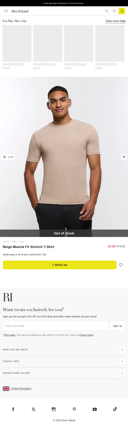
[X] (33, 409)
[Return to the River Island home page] (22, 11)
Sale (22, 241)
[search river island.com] (106, 11)
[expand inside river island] (122, 373)
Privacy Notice (86, 335)
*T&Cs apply (9, 335)
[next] (124, 157)
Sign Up (117, 325)
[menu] (6, 11)
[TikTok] (115, 409)
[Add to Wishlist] (120, 265)
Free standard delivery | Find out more (63, 3)
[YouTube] (94, 409)
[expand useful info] (122, 361)
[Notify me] (59, 265)
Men (14, 241)
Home (6, 241)
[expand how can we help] (122, 350)
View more (115, 21)
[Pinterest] (74, 409)
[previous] (8, 157)
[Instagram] (53, 409)
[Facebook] (13, 409)
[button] (64, 157)
